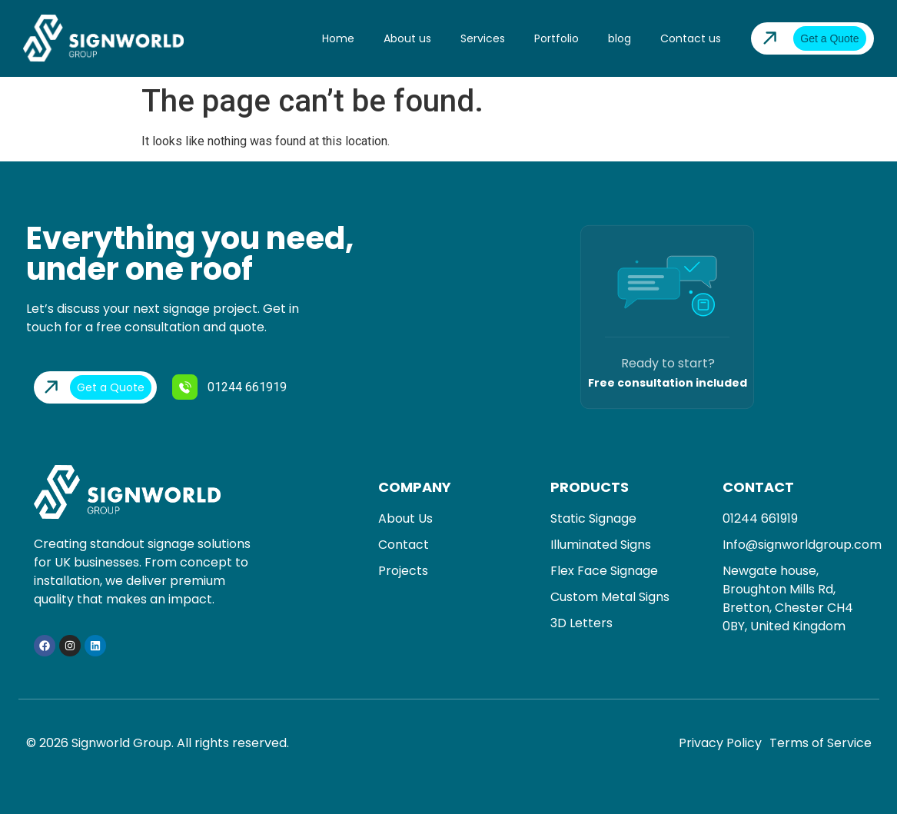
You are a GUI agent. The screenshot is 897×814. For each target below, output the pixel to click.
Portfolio (556, 38)
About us (407, 38)
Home (338, 38)
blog (619, 38)
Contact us (690, 38)
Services (482, 38)
